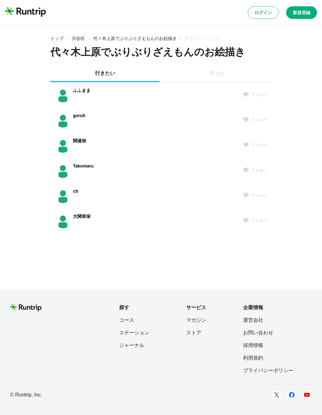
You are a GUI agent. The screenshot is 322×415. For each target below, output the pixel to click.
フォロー (255, 95)
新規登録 (301, 12)
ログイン (263, 12)
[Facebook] (292, 395)
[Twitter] (277, 395)
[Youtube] (307, 395)
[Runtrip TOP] (25, 12)
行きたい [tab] (105, 73)
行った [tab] (217, 73)
